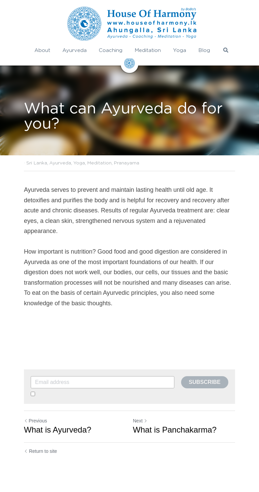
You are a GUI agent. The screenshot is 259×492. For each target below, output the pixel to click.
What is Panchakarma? (175, 429)
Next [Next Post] (140, 420)
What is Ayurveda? (57, 429)
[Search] (225, 50)
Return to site (40, 451)
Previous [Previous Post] (35, 420)
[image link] (132, 24)
